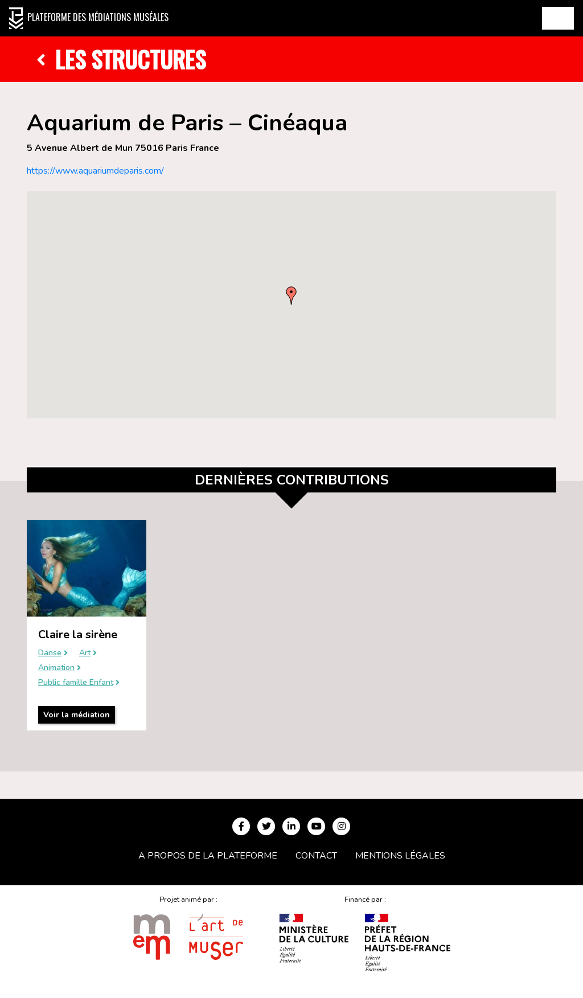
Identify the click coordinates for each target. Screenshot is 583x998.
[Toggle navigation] (558, 18)
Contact (316, 855)
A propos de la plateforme (207, 855)
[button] (291, 295)
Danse (49, 653)
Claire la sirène (77, 634)
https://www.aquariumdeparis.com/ (95, 171)
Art (85, 653)
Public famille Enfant (75, 683)
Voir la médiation (76, 714)
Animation (56, 668)
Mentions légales (400, 855)
